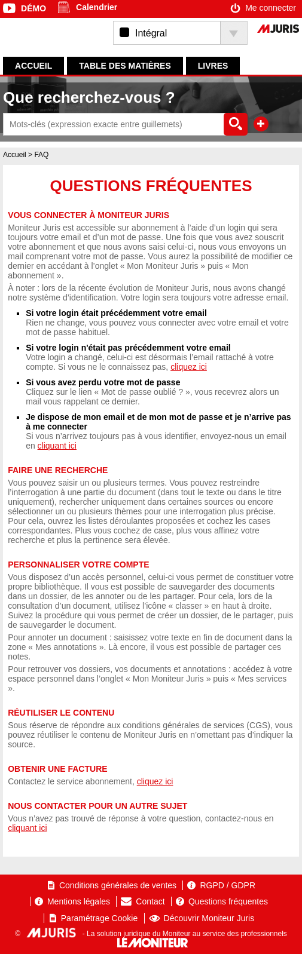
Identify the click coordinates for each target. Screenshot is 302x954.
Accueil (33, 65)
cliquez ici (188, 367)
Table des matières (125, 65)
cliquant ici (57, 445)
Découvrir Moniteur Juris (209, 918)
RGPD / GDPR (227, 885)
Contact (150, 901)
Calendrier (96, 7)
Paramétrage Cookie (99, 918)
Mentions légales (78, 901)
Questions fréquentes (228, 901)
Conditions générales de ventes (117, 885)
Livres (213, 65)
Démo (33, 8)
